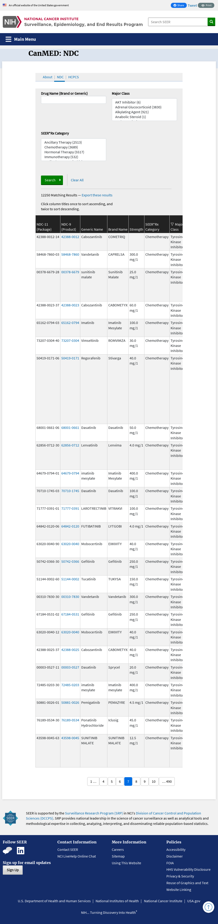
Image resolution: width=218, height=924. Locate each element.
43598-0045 (70, 737)
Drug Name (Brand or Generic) (64, 93)
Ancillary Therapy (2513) (73, 142)
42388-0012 (70, 236)
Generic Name (92, 229)
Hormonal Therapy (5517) (73, 152)
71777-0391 (70, 508)
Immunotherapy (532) (73, 156)
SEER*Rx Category (55, 133)
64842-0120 (70, 526)
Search (50, 180)
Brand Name (118, 229)
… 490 (167, 781)
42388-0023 (70, 305)
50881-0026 (70, 702)
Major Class (121, 93)
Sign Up (13, 869)
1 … (93, 781)
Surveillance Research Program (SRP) (94, 813)
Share (180, 5)
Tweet (192, 5)
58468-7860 (70, 254)
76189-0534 (70, 720)
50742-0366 (70, 561)
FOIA (170, 863)
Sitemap (118, 856)
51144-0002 (70, 579)
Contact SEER (67, 849)
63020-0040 (70, 543)
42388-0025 (70, 649)
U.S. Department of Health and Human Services (54, 901)
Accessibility (175, 849)
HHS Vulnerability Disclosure (188, 869)
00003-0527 (70, 667)
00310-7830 (70, 596)
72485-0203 (70, 684)
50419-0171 (70, 358)
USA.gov (193, 901)
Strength (136, 229)
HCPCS (73, 77)
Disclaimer (174, 856)
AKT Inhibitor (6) (144, 102)
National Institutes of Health (117, 901)
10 (154, 781)
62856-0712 (70, 445)
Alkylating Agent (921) (144, 112)
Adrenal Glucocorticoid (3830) (144, 107)
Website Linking (178, 889)
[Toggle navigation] (21, 39)
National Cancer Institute (163, 901)
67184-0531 (70, 614)
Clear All (77, 180)
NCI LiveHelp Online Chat (76, 856)
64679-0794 (70, 473)
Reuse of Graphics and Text (187, 882)
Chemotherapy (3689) (73, 147)
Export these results (97, 195)
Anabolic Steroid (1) (144, 116)
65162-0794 (70, 322)
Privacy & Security (180, 876)
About (47, 77)
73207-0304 (70, 340)
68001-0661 (70, 427)
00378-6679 (70, 272)
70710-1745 (70, 490)
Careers (118, 849)
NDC (60, 77)
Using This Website (126, 863)
